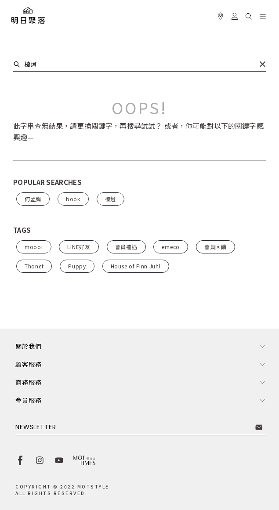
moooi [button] (34, 246)
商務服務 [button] (28, 382)
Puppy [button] (77, 266)
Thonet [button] (34, 266)
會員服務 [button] (28, 400)
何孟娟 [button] (33, 199)
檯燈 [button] (110, 199)
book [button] (73, 199)
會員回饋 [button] (215, 246)
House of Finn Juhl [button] (136, 266)
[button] (249, 15)
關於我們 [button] (28, 346)
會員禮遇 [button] (126, 246)
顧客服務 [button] (28, 364)
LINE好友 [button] (78, 246)
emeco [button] (171, 246)
